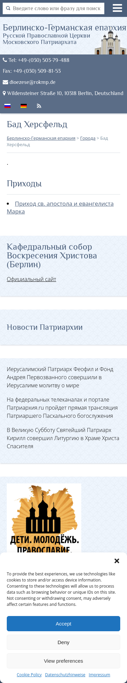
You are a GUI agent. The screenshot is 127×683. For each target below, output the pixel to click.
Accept (63, 624)
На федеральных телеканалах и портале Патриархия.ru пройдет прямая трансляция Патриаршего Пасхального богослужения (62, 407)
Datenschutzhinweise (65, 675)
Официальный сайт (31, 279)
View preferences (63, 661)
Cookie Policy (29, 675)
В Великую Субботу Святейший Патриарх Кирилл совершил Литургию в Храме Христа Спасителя (63, 438)
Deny (63, 642)
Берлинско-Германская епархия (65, 34)
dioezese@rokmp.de (29, 82)
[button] (116, 560)
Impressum (99, 675)
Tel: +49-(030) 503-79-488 (36, 60)
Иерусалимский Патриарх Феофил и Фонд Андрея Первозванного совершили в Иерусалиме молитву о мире (60, 377)
